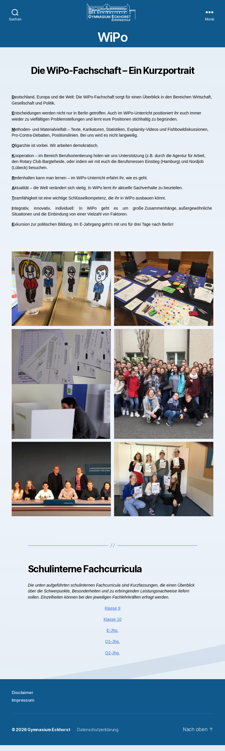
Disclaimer (22, 698)
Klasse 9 (113, 614)
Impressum (23, 705)
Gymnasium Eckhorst (49, 735)
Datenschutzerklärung (99, 735)
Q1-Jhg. (112, 647)
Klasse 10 (112, 625)
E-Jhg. (112, 636)
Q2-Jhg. (112, 658)
